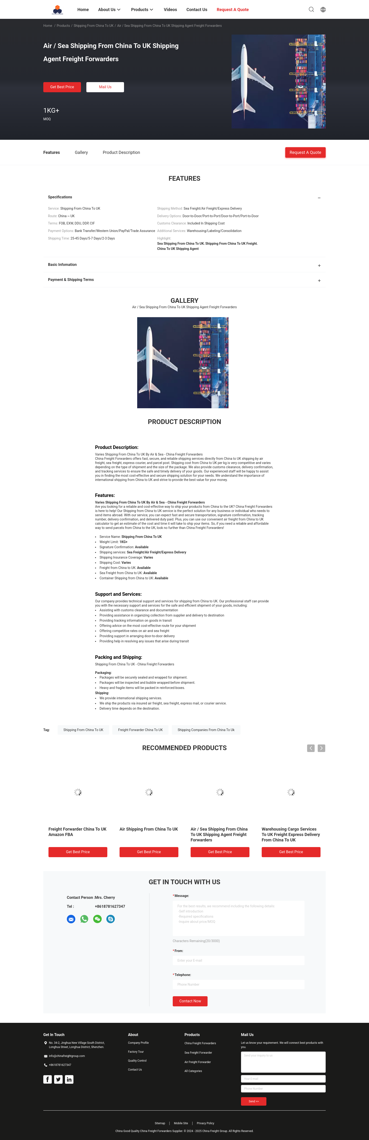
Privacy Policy (205, 1123)
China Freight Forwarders (200, 1043)
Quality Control (137, 1060)
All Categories (193, 1071)
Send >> (254, 1101)
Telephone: (183, 975)
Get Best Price (62, 87)
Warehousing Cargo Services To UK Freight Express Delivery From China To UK (291, 834)
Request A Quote (305, 152)
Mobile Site (181, 1123)
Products (63, 26)
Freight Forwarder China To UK (140, 730)
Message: (182, 896)
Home (47, 26)
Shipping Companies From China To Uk (206, 730)
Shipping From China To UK (93, 26)
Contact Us (135, 1069)
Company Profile (138, 1042)
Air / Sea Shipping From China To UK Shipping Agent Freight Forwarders (219, 834)
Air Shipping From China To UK (149, 829)
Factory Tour (136, 1051)
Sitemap (160, 1123)
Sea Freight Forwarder (198, 1052)
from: (179, 951)
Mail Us (105, 87)
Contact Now (190, 1001)
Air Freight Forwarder (197, 1062)
